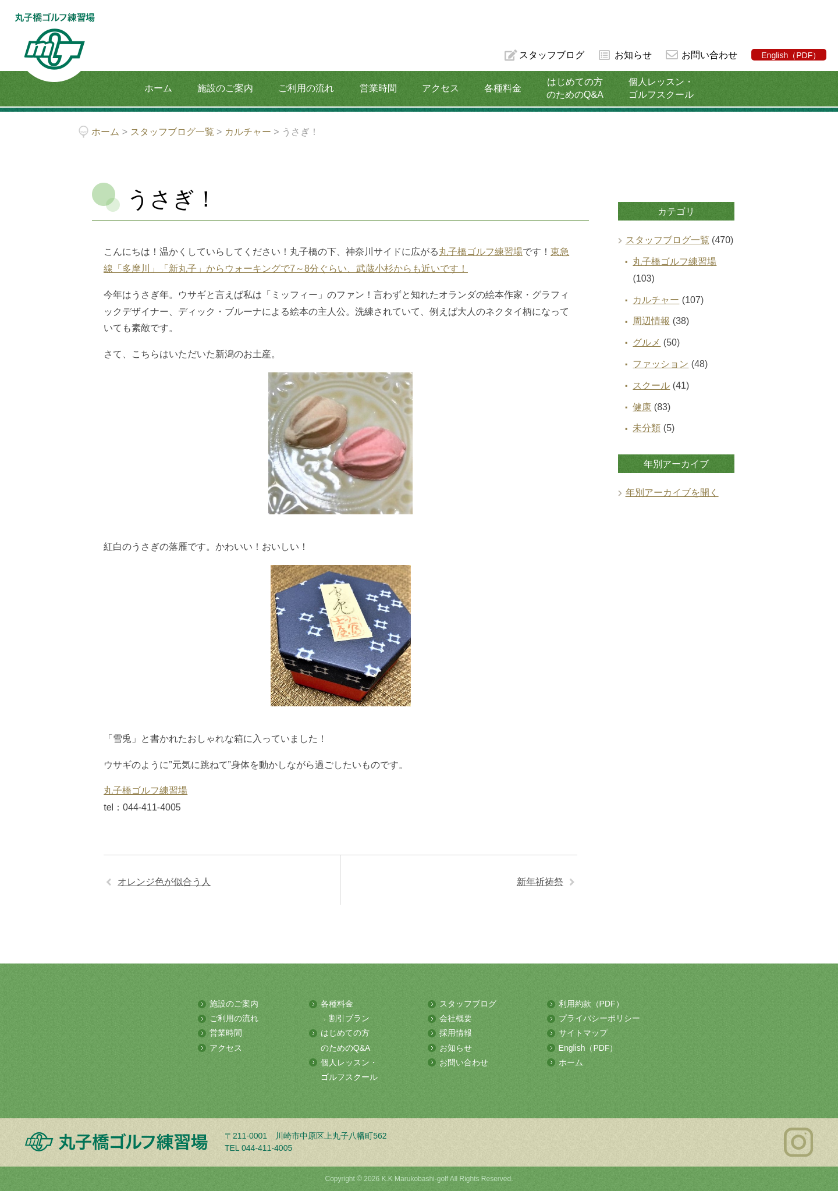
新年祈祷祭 (540, 882)
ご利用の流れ (306, 88)
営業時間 (378, 88)
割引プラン (349, 1018)
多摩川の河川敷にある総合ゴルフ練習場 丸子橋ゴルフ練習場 (55, 47)
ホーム (158, 88)
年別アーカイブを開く (672, 492)
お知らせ (633, 55)
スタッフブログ (551, 55)
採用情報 (455, 1032)
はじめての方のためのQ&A (574, 88)
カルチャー (656, 300)
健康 (642, 407)
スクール (651, 385)
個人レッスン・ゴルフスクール (661, 88)
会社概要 (455, 1018)
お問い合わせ (709, 55)
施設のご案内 (225, 88)
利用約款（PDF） (591, 1003)
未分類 (647, 428)
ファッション (660, 364)
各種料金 (502, 88)
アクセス (440, 88)
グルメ (647, 342)
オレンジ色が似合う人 (164, 882)
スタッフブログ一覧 (667, 240)
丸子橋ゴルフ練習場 (481, 252)
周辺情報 (651, 321)
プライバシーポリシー (599, 1018)
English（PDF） (791, 55)
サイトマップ (583, 1032)
